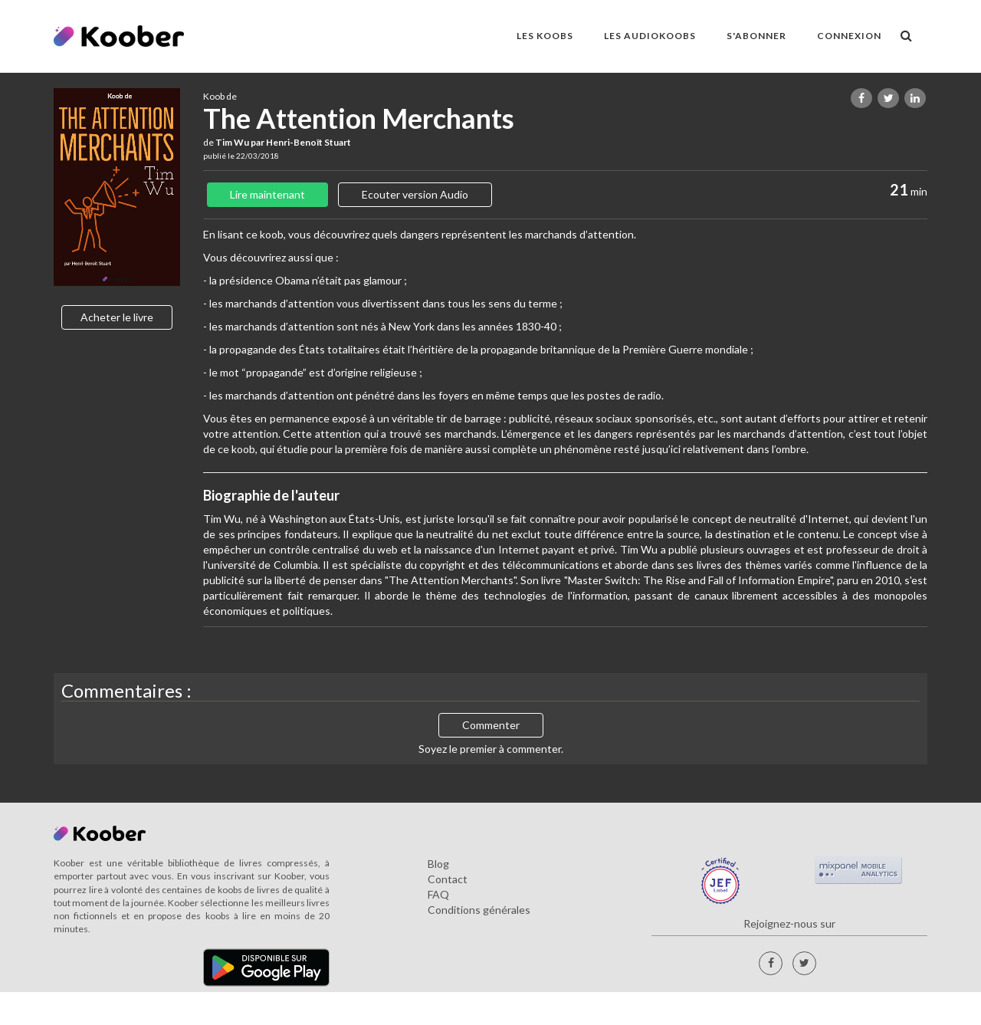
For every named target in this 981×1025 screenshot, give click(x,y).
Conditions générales (479, 909)
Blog (438, 863)
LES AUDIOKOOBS (650, 35)
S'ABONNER (756, 35)
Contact (448, 878)
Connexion (849, 35)
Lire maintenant (267, 194)
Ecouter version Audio (415, 194)
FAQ (438, 894)
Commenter (491, 724)
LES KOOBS (545, 35)
